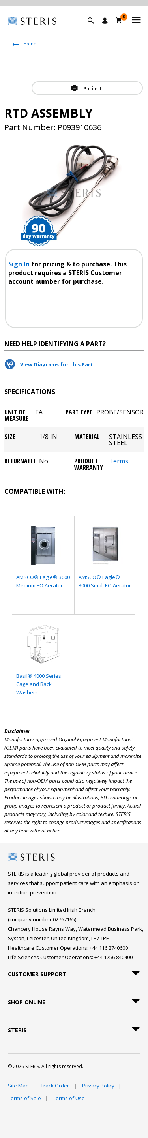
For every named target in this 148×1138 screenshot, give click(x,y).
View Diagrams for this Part (56, 364)
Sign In (19, 264)
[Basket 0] (119, 20)
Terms (118, 461)
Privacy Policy (98, 1085)
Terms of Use (69, 1098)
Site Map (18, 1085)
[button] (95, 30)
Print (92, 88)
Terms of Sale (24, 1098)
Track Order (55, 1085)
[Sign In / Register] (105, 20)
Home (29, 44)
